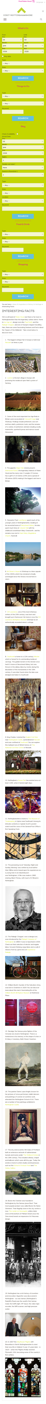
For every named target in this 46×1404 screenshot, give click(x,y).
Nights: (4, 157)
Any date (7, 56)
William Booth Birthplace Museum (17, 993)
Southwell (10, 656)
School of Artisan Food (22, 1165)
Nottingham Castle (15, 740)
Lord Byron (22, 520)
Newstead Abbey (27, 525)
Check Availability (8, 134)
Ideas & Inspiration (19, 304)
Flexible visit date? (8, 164)
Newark (8, 342)
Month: (4, 43)
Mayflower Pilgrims (24, 1342)
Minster (36, 656)
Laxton (9, 378)
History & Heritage (34, 304)
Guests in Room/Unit (10, 171)
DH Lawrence (12, 612)
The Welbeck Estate (30, 1155)
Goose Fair (22, 780)
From (4, 35)
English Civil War (32, 737)
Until (25, 35)
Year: (3, 48)
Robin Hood (20, 317)
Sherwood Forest (11, 470)
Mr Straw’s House (13, 571)
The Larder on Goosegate (18, 1211)
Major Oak (20, 468)
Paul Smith (28, 322)
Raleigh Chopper (8, 325)
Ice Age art (8, 322)
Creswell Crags (29, 419)
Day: (3, 37)
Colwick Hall (23, 528)
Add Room (6, 179)
